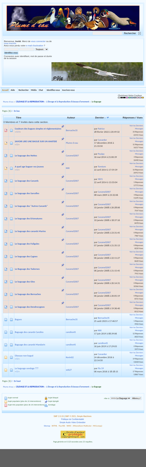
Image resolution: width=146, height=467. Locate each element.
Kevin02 (70, 357)
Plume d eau (72, 142)
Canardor (102, 139)
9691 (100, 179)
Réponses (129, 117)
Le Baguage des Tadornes (27, 268)
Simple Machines (84, 416)
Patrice (101, 128)
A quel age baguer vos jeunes (29, 166)
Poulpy (101, 153)
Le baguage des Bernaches (28, 294)
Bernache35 (71, 130)
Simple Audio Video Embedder (73, 422)
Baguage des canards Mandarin (30, 344)
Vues (140, 117)
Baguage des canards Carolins (29, 332)
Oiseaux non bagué (24, 355)
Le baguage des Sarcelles (27, 193)
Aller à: (107, 398)
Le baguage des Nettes (26, 155)
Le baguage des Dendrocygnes (30, 306)
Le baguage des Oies (25, 281)
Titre (18, 117)
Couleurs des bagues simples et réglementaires (38, 128)
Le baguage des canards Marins (30, 231)
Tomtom (102, 166)
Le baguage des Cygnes (26, 256)
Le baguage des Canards (26, 180)
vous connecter (38, 41)
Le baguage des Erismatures (28, 218)
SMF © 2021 (70, 416)
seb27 (69, 369)
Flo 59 (101, 368)
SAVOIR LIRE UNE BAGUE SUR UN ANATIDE (36, 141)
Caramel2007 (72, 155)
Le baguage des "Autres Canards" (31, 206)
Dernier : (102, 117)
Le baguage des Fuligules (27, 243)
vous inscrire (10, 43)
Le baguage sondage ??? (26, 368)
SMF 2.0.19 (58, 416)
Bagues (18, 319)
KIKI (68, 168)
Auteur (71, 117)
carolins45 (71, 332)
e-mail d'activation (34, 45)
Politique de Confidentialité (72, 419)
